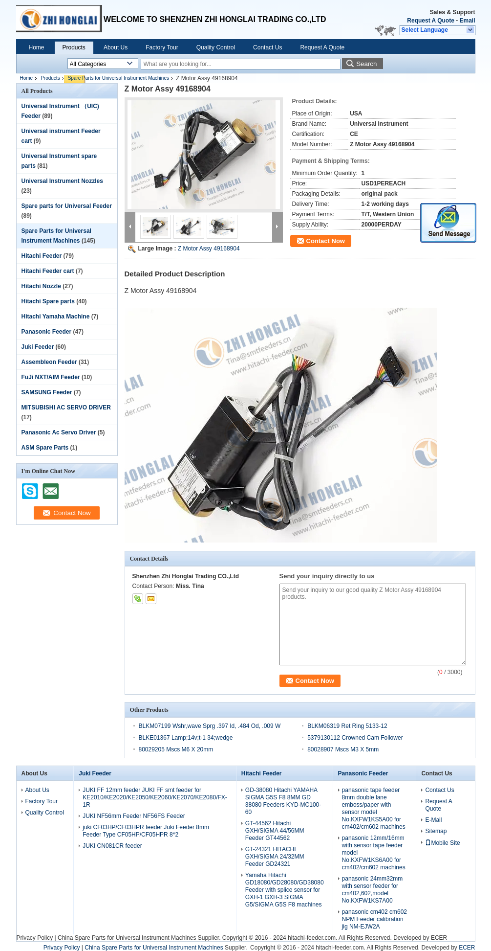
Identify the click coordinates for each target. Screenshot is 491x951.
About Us (116, 47)
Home (36, 47)
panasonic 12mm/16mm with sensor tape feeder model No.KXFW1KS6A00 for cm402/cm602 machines (374, 853)
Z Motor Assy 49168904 (209, 248)
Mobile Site (442, 842)
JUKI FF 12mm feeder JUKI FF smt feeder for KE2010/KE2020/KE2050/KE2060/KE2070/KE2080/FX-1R (155, 797)
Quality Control (215, 47)
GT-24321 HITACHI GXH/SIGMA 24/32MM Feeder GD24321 (274, 856)
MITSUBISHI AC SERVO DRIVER (66, 407)
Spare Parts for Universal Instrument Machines (118, 78)
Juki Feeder (37, 346)
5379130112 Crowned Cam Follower (355, 737)
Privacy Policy (35, 937)
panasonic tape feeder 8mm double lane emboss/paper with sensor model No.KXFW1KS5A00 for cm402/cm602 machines (374, 808)
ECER (439, 937)
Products (74, 47)
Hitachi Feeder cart (47, 271)
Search (366, 64)
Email (467, 20)
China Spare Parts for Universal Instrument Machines (127, 937)
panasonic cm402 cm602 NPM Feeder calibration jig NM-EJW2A (374, 919)
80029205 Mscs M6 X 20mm (176, 749)
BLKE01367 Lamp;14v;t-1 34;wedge (186, 737)
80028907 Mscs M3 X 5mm (343, 749)
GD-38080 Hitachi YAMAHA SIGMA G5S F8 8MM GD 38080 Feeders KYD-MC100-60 (283, 801)
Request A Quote (430, 20)
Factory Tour (162, 47)
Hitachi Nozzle (41, 286)
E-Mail (433, 819)
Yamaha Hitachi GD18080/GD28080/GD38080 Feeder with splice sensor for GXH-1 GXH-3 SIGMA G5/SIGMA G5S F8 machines (284, 890)
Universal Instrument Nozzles (62, 181)
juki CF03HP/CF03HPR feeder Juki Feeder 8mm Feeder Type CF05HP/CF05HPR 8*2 (146, 831)
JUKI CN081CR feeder (112, 845)
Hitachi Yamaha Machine (55, 316)
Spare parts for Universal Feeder (66, 206)
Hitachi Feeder (41, 255)
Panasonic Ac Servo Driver (58, 432)
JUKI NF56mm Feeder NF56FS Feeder (134, 816)
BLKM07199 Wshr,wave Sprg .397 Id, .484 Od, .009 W (210, 726)
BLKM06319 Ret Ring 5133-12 (347, 726)
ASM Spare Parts (45, 447)
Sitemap (436, 831)
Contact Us (267, 47)
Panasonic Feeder (46, 331)
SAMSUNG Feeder (46, 392)
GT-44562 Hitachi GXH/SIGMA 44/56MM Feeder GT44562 (274, 830)
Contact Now (325, 241)
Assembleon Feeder (49, 362)
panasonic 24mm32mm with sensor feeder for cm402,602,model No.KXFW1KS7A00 (372, 889)
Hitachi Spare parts (48, 301)
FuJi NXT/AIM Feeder (50, 377)
